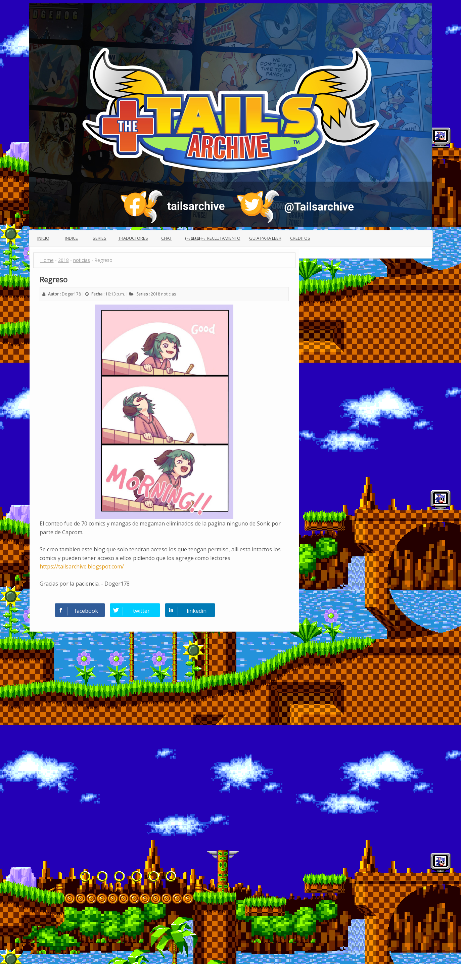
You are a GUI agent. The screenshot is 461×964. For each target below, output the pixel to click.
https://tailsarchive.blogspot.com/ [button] (82, 566)
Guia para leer (265, 238)
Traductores (133, 238)
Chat (166, 238)
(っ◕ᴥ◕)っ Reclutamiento (212, 238)
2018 (155, 294)
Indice (71, 238)
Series (99, 238)
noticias (168, 294)
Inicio (43, 238)
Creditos (300, 238)
